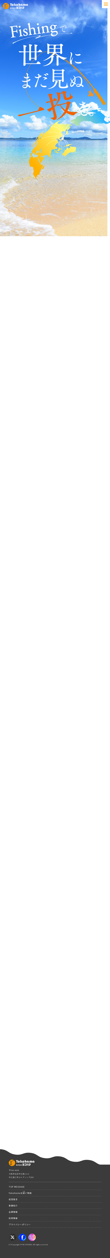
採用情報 (13, 1218)
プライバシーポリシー (20, 1224)
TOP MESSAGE (17, 1186)
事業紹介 (13, 1205)
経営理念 (13, 1199)
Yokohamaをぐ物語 (20, 1192)
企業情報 (13, 1211)
